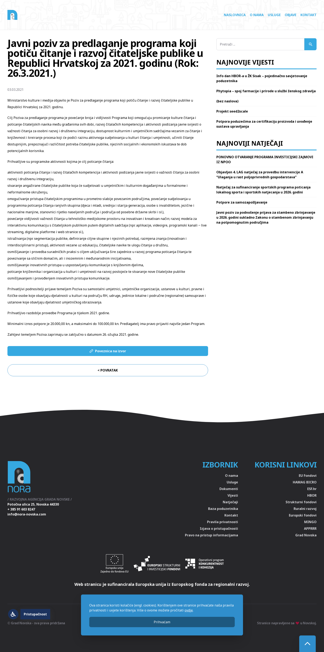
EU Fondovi (308, 475)
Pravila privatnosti (222, 522)
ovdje (189, 610)
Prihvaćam (162, 622)
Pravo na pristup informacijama (211, 535)
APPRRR (310, 528)
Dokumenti (228, 489)
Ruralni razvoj (305, 508)
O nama (257, 15)
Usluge (274, 15)
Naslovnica (235, 15)
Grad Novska (306, 535)
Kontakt (308, 15)
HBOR (312, 495)
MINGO (310, 522)
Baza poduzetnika (223, 508)
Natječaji (230, 502)
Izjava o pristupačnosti (219, 528)
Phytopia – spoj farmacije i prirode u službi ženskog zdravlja (266, 91)
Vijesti (233, 495)
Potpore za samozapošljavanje (241, 202)
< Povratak (108, 370)
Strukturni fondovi (301, 502)
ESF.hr (312, 489)
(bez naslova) (227, 101)
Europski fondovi (303, 515)
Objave (290, 15)
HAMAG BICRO (305, 482)
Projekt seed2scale (232, 111)
